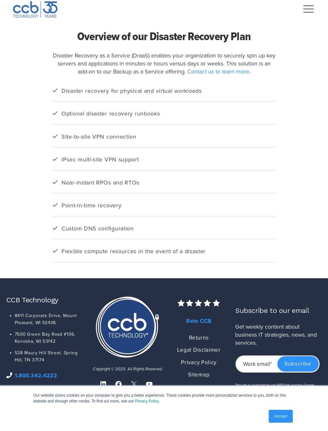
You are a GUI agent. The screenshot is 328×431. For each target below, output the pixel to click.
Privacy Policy (147, 401)
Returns (199, 337)
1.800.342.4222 (36, 375)
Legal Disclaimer (199, 350)
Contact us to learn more (218, 71)
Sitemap (198, 374)
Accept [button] (280, 416)
